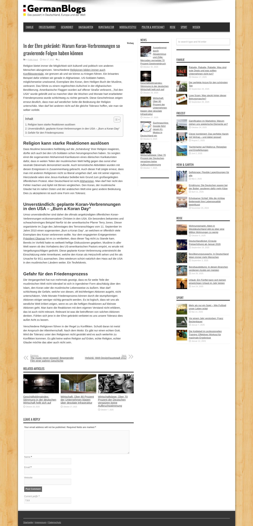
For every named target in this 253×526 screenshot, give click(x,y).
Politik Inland (33, 60)
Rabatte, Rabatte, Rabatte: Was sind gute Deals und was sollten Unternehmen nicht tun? (207, 70)
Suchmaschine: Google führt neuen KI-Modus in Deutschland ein (154, 129)
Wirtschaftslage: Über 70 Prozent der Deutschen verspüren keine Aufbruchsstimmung (113, 401)
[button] (115, 120)
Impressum (40, 522)
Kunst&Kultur (106, 27)
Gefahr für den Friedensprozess (46, 132)
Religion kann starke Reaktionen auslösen (51, 124)
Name (27, 457)
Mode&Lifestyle (127, 27)
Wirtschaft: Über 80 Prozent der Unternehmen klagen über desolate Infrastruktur (77, 399)
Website (28, 477)
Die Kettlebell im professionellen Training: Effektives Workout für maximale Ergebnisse (205, 334)
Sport (184, 27)
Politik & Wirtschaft (153, 27)
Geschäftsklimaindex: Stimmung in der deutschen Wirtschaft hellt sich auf (39, 399)
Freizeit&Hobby (47, 27)
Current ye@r (32, 496)
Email (27, 467)
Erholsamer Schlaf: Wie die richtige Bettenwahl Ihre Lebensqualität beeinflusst (207, 201)
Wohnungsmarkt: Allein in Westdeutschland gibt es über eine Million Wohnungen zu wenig (206, 229)
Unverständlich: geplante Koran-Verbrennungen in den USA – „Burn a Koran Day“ (73, 128)
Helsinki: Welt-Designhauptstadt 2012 (105, 356)
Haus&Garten (86, 27)
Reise (172, 27)
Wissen (196, 27)
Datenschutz (54, 522)
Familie (29, 27)
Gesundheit (67, 27)
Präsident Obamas (34, 238)
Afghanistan (87, 181)
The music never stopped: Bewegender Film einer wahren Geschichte (52, 358)
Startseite (28, 522)
